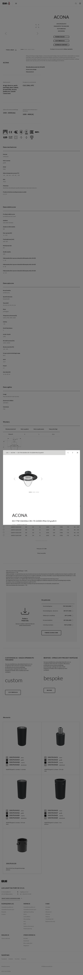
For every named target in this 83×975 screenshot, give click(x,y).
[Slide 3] (37, 492)
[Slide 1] (30, 492)
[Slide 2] (33, 492)
